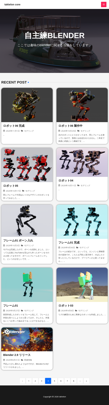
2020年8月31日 (13, 360)
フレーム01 (10, 305)
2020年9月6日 (67, 311)
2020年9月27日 (13, 311)
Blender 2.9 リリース (17, 355)
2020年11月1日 (13, 131)
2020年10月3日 (13, 246)
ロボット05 (10, 185)
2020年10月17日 (13, 191)
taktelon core (12, 4)
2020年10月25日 (68, 131)
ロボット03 (65, 305)
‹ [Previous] (22, 381)
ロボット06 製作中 (70, 125)
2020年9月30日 (68, 248)
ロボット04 (65, 180)
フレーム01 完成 (69, 242)
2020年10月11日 (68, 185)
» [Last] (86, 381)
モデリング (29, 131)
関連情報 (28, 360)
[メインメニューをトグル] (103, 4)
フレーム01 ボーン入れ (18, 240)
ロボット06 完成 (14, 125)
